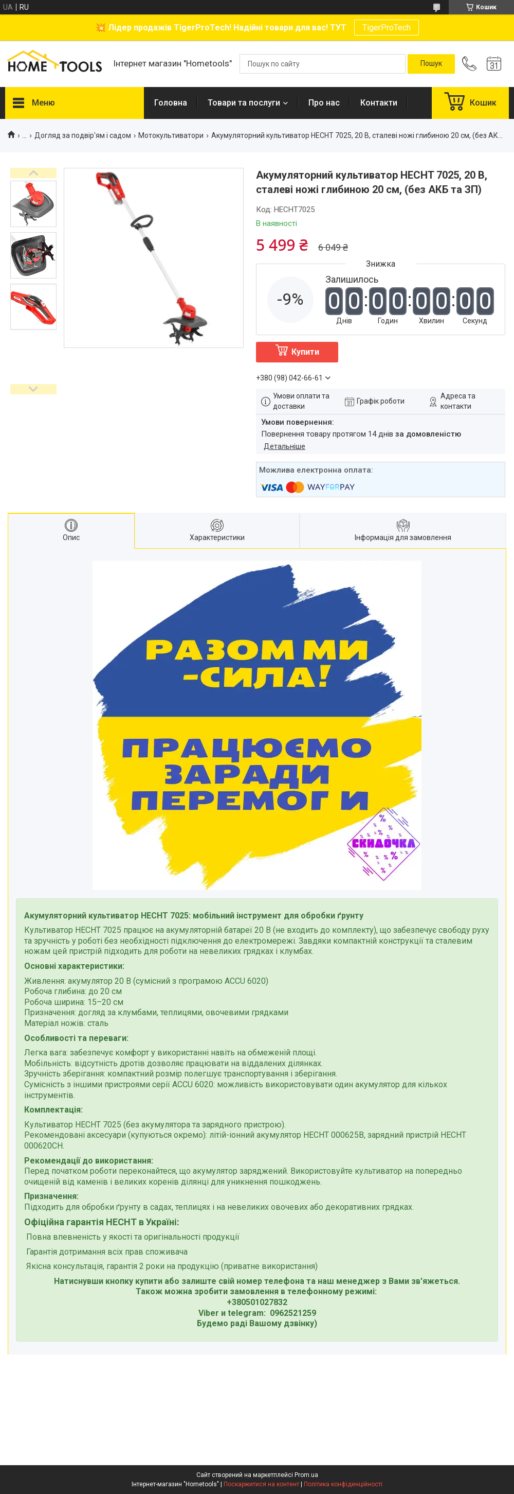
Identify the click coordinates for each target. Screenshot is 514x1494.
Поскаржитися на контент (261, 1484)
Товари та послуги (244, 103)
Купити (305, 352)
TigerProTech (386, 27)
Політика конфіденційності (343, 1484)
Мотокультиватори (171, 135)
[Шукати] (431, 64)
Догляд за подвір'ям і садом (82, 135)
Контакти (378, 103)
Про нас (324, 103)
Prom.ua (306, 1475)
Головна (170, 103)
